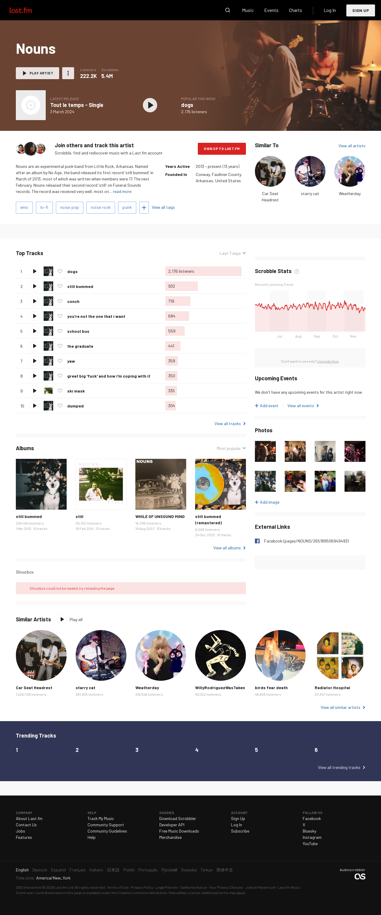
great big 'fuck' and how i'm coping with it (108, 375)
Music (248, 10)
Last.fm (27, 10)
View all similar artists (340, 707)
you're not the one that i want (96, 316)
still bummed (80, 286)
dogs (187, 105)
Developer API (171, 824)
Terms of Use (118, 887)
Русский (169, 869)
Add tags (144, 208)
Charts (295, 10)
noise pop (69, 207)
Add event (269, 405)
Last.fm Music (289, 887)
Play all (76, 619)
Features (24, 837)
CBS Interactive (28, 887)
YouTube (310, 843)
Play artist (41, 73)
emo (24, 207)
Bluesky (309, 830)
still (79, 516)
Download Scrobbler (177, 818)
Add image (269, 502)
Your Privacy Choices (226, 887)
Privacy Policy (142, 887)
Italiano (96, 869)
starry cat (310, 193)
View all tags (163, 207)
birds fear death (271, 687)
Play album (150, 105)
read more (122, 191)
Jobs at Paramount (260, 887)
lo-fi (44, 207)
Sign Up (360, 10)
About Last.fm (29, 818)
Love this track (60, 271)
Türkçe (206, 869)
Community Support (106, 824)
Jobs (20, 830)
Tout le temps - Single (76, 105)
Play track (34, 271)
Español (58, 869)
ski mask (76, 390)
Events (271, 10)
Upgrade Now (328, 361)
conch (73, 301)
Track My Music (101, 818)
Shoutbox (25, 571)
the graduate (80, 346)
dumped (75, 405)
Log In (330, 10)
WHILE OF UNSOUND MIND (160, 516)
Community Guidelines (107, 830)
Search (227, 10)
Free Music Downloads (179, 830)
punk (127, 207)
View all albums (227, 547)
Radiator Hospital (332, 687)
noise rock (101, 207)
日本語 (113, 869)
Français (77, 869)
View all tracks (228, 423)
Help (92, 837)
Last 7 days (230, 253)
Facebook (312, 818)
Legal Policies (166, 887)
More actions (68, 73)
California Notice (193, 887)
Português (147, 869)
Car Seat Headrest (34, 687)
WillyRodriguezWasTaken (220, 687)
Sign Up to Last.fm (222, 148)
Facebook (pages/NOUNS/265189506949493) (306, 540)
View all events (300, 405)
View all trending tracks (339, 767)
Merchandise (170, 837)
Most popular (229, 448)
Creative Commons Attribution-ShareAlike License (158, 893)
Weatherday (350, 193)
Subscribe (240, 830)
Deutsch (40, 869)
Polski (128, 869)
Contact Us (26, 824)
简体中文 (224, 869)
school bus (78, 331)
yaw (71, 361)
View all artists (352, 145)
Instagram (312, 837)
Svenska (189, 869)
